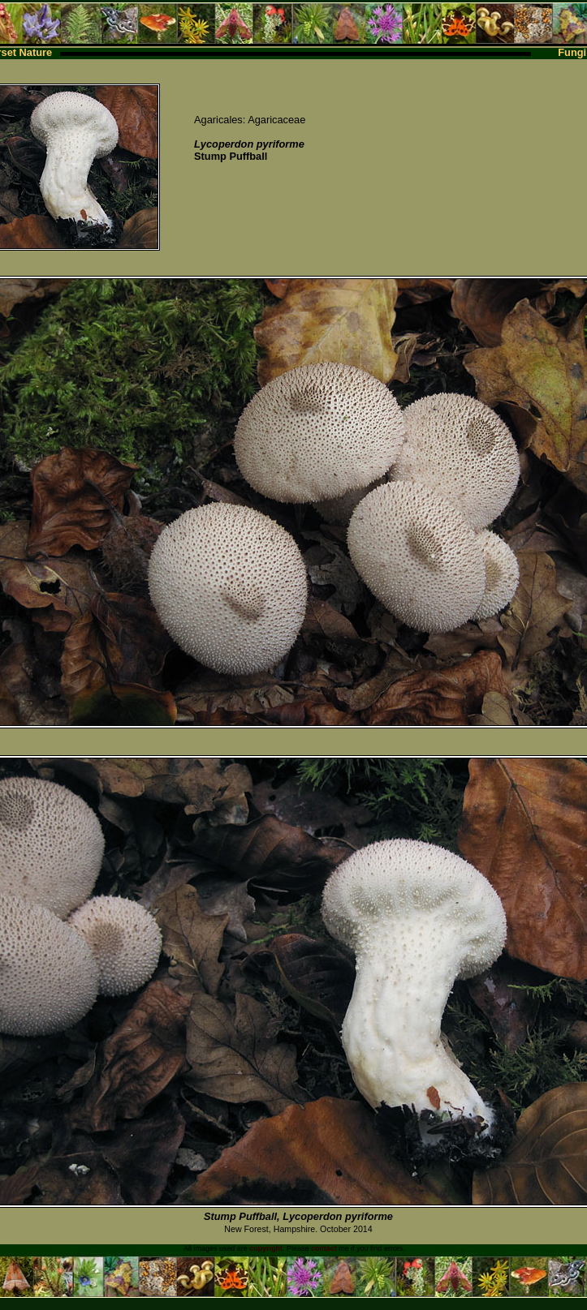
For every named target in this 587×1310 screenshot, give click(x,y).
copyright (266, 1248)
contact (324, 1248)
